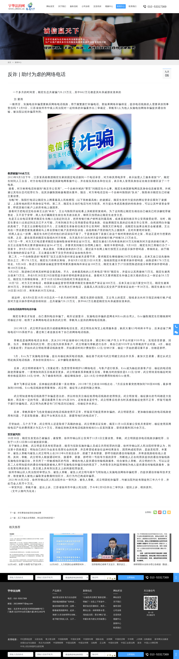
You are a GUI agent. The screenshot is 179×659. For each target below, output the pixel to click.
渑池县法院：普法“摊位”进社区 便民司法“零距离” (95, 615)
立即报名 (131, 577)
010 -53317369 (159, 577)
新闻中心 (18, 62)
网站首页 (117, 597)
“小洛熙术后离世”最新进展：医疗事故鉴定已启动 (95, 597)
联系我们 (117, 628)
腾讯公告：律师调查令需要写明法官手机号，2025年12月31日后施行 (95, 610)
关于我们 (117, 602)
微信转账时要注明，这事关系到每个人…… (64, 606)
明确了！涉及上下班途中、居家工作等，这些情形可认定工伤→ (95, 602)
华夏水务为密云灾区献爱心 (94, 619)
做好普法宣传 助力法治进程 (64, 597)
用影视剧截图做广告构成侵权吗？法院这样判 (64, 602)
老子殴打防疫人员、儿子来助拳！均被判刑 (64, 619)
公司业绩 (117, 610)
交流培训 (117, 615)
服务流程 (117, 606)
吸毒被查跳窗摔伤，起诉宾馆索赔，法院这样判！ (64, 610)
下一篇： (25, 513)
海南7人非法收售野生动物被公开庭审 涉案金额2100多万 (64, 615)
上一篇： (32, 518)
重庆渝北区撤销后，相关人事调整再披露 (95, 606)
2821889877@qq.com (23, 603)
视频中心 (117, 619)
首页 (9, 62)
